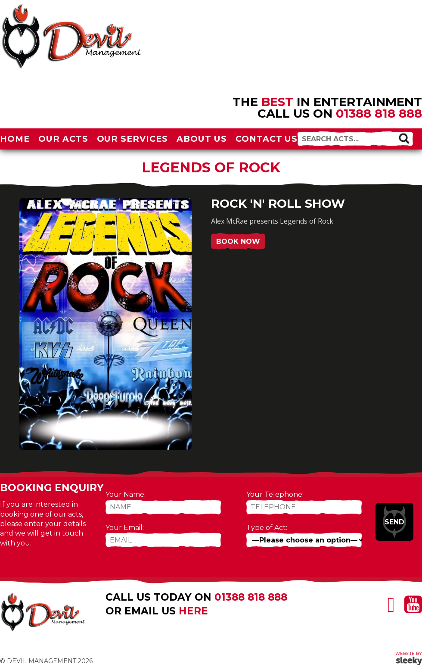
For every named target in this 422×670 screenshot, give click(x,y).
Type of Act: (266, 528)
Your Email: (125, 528)
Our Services (132, 139)
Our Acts (63, 139)
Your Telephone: (275, 494)
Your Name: (126, 494)
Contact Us (267, 139)
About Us (202, 139)
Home (15, 139)
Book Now (238, 241)
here (193, 611)
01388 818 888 (379, 113)
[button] (404, 138)
